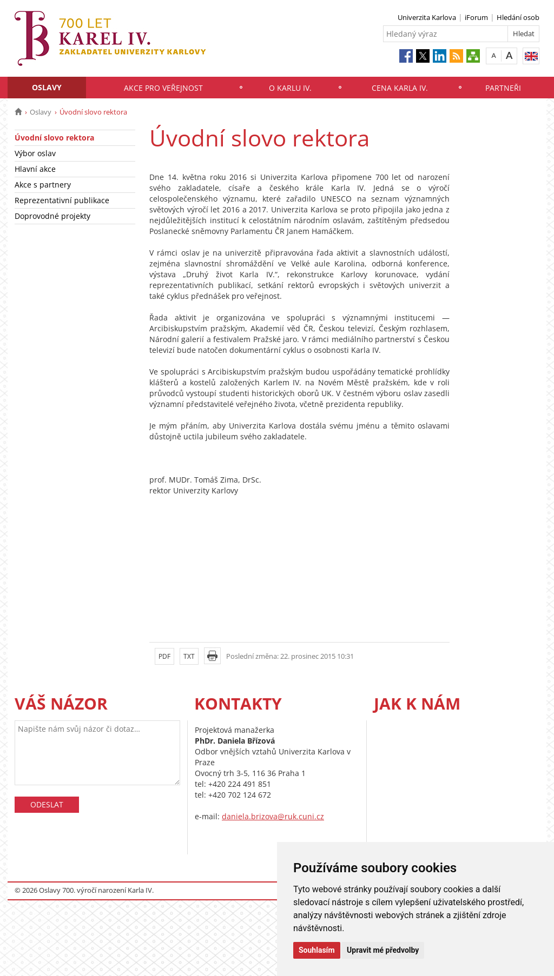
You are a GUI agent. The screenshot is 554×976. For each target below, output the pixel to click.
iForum (476, 17)
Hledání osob (518, 17)
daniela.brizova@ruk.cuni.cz (273, 816)
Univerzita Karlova (427, 17)
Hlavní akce (35, 169)
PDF (164, 656)
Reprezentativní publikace (62, 200)
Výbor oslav (35, 153)
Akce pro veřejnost (163, 88)
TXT (189, 656)
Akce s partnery (43, 184)
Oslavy (47, 87)
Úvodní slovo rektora (54, 137)
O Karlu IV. (290, 88)
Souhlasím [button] (317, 950)
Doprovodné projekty (52, 216)
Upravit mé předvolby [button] (383, 950)
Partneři (503, 88)
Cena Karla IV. (400, 88)
